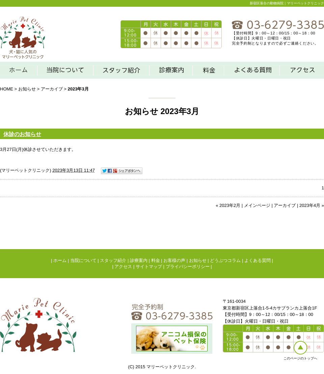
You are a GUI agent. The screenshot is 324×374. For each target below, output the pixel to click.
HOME (6, 88)
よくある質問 (257, 260)
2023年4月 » (311, 205)
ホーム (59, 260)
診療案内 (138, 260)
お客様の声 (174, 260)
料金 (155, 260)
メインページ (257, 205)
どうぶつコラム (225, 260)
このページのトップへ (300, 358)
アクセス (123, 266)
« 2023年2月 (228, 205)
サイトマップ (149, 266)
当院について (83, 260)
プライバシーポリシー (188, 266)
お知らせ (27, 88)
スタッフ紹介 (113, 260)
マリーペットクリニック (25, 170)
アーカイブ (52, 88)
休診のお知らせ (22, 134)
